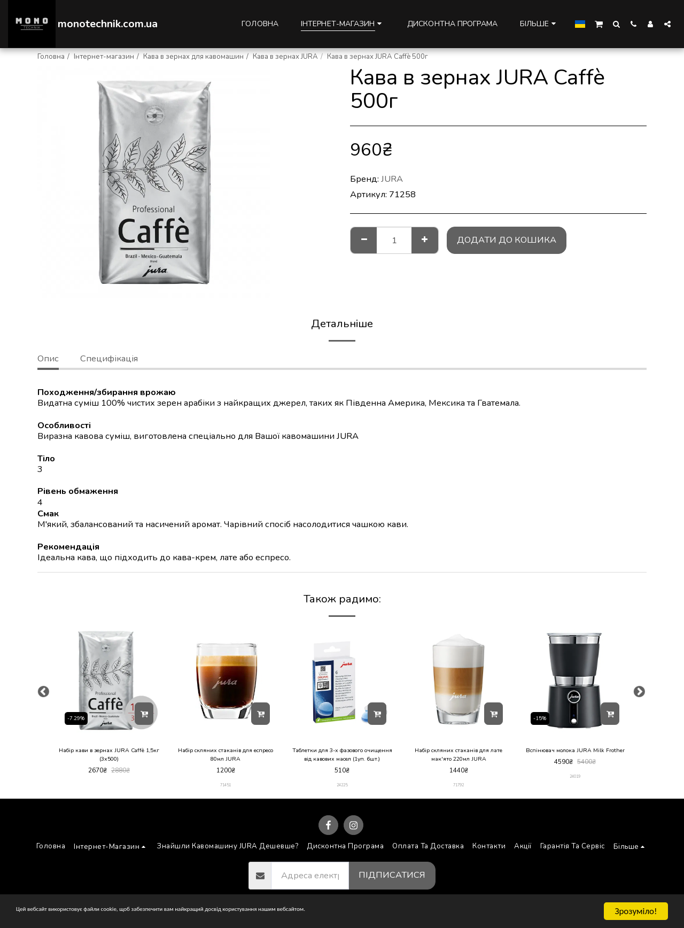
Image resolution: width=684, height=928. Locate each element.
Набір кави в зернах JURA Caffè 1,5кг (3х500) (109, 756)
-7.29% (78, 717)
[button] (598, 23)
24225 (342, 789)
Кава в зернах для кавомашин (193, 56)
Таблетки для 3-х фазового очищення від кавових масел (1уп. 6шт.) (342, 757)
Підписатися (392, 879)
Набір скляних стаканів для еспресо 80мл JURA (225, 756)
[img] (109, 680)
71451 (225, 789)
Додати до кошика (506, 240)
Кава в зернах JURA (285, 56)
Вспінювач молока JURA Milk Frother (575, 756)
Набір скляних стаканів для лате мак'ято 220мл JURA (458, 756)
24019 (575, 789)
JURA (392, 179)
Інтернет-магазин (104, 56)
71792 (458, 789)
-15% (542, 717)
